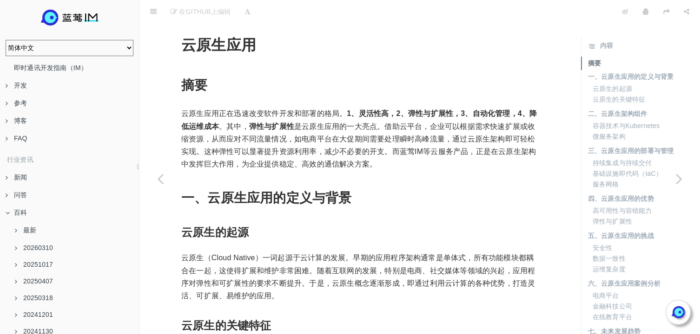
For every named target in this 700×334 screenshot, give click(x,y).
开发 (16, 85)
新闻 (16, 177)
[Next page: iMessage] (679, 178)
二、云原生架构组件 (617, 90)
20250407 (34, 281)
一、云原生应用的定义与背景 (631, 53)
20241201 (34, 314)
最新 (25, 230)
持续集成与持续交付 (622, 139)
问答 (16, 195)
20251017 (34, 264)
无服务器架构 (612, 320)
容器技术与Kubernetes (626, 102)
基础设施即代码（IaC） (627, 150)
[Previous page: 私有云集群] (160, 178)
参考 (16, 103)
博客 (16, 120)
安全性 (603, 224)
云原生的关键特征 (619, 76)
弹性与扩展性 (612, 198)
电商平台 (606, 272)
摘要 (594, 40)
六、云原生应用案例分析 (624, 260)
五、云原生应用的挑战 (621, 212)
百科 (16, 212)
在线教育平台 (612, 293)
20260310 (34, 247)
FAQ (16, 138)
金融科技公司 (612, 283)
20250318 (34, 298)
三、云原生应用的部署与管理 (631, 127)
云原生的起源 (612, 65)
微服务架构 (609, 113)
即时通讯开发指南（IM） (50, 67)
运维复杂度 (609, 246)
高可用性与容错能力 (622, 187)
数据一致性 (609, 235)
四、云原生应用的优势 (621, 175)
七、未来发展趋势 (614, 308)
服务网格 (606, 161)
